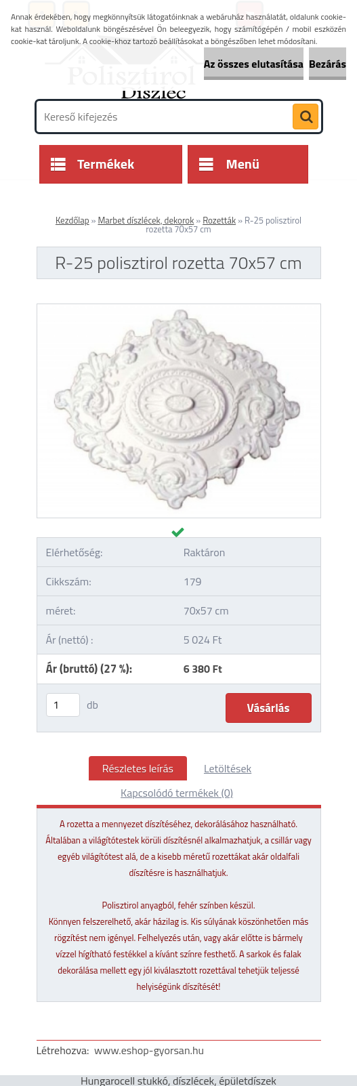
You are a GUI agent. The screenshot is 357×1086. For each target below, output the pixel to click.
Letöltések (227, 768)
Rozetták (219, 220)
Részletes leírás (137, 768)
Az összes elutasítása (253, 64)
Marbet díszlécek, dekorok (146, 220)
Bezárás (327, 64)
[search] (305, 117)
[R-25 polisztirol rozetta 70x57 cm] (178, 309)
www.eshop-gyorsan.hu (149, 1050)
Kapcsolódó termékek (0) (177, 793)
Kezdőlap (72, 220)
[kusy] (63, 705)
